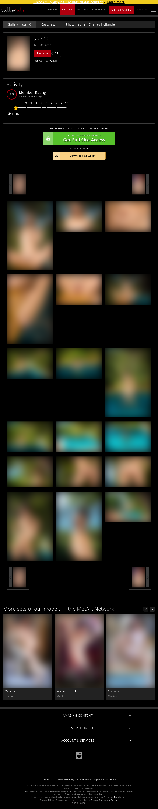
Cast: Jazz (48, 24)
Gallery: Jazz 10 (19, 24)
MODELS (82, 9)
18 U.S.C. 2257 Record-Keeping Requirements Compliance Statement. (79, 779)
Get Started (121, 9)
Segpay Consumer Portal (104, 800)
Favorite (42, 53)
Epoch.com (120, 797)
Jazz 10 (42, 38)
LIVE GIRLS (99, 9)
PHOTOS (67, 9)
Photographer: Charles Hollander (91, 24)
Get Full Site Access (78, 138)
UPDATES (51, 9)
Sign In (142, 9)
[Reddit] (79, 755)
